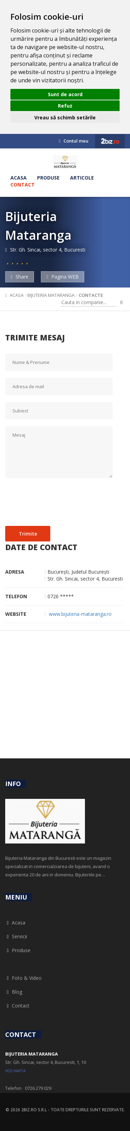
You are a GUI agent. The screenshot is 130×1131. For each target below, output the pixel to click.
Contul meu (73, 141)
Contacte (91, 295)
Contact (22, 184)
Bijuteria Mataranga (51, 295)
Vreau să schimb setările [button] (65, 117)
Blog (13, 991)
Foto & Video (23, 978)
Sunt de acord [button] (65, 94)
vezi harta (15, 1070)
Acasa (18, 177)
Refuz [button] (65, 105)
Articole (82, 177)
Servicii (16, 936)
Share (19, 276)
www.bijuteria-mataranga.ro (80, 614)
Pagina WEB (62, 276)
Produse (48, 177)
